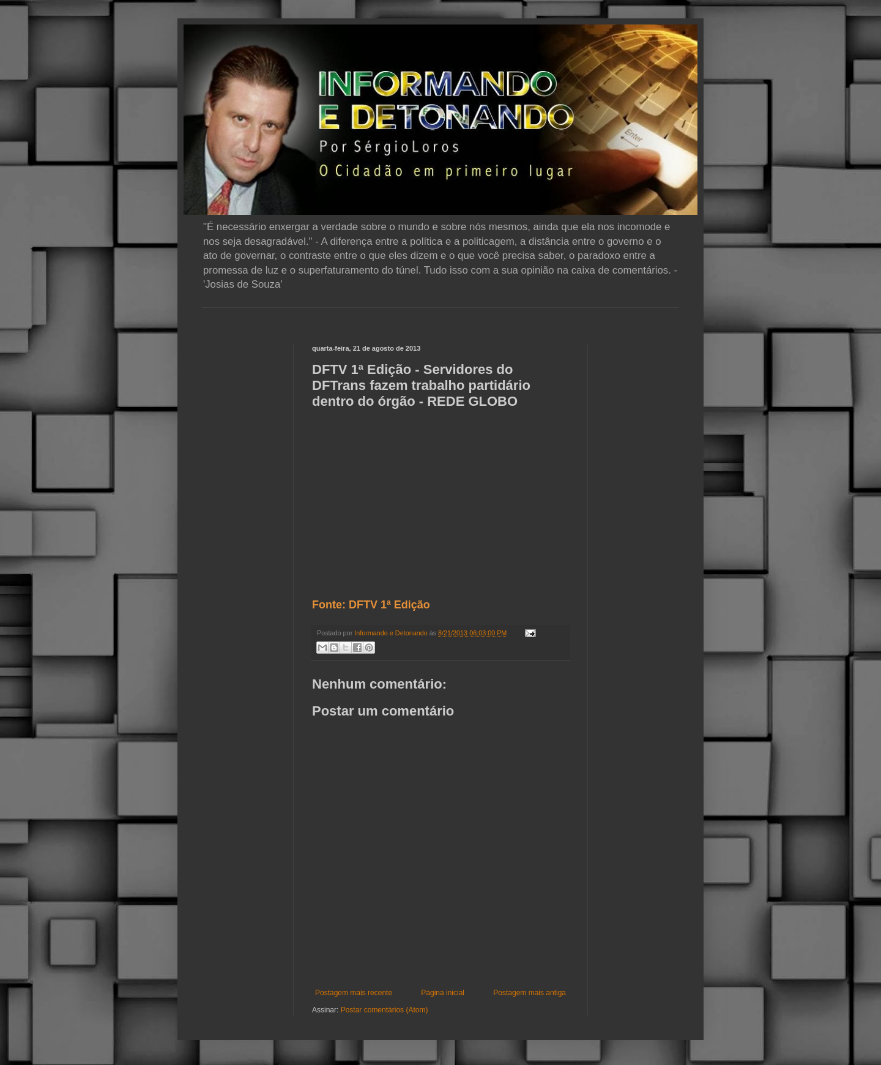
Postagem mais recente (353, 992)
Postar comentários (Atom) (384, 1010)
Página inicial (442, 992)
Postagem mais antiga (529, 992)
